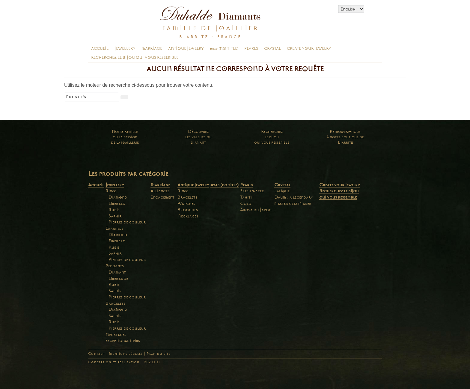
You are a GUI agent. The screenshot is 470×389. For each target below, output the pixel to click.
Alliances (159, 190)
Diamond (118, 197)
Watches (186, 203)
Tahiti (246, 197)
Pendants (115, 265)
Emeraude (118, 278)
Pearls (251, 48)
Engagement (162, 197)
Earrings (114, 228)
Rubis (114, 209)
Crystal (272, 48)
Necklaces (116, 334)
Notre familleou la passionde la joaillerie (125, 137)
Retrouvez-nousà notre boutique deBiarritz (345, 137)
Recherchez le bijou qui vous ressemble (134, 57)
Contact (96, 354)
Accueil (100, 48)
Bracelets (115, 303)
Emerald (117, 203)
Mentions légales (126, 354)
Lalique (282, 190)
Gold (245, 203)
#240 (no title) (224, 48)
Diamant (117, 272)
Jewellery (125, 48)
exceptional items (123, 340)
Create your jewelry (309, 48)
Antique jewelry (186, 48)
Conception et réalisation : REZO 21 (124, 362)
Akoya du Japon (255, 209)
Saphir (115, 216)
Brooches (187, 209)
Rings (111, 190)
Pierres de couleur (127, 222)
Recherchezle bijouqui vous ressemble (271, 137)
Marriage (151, 48)
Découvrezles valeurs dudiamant (198, 137)
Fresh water (252, 190)
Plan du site (158, 354)
